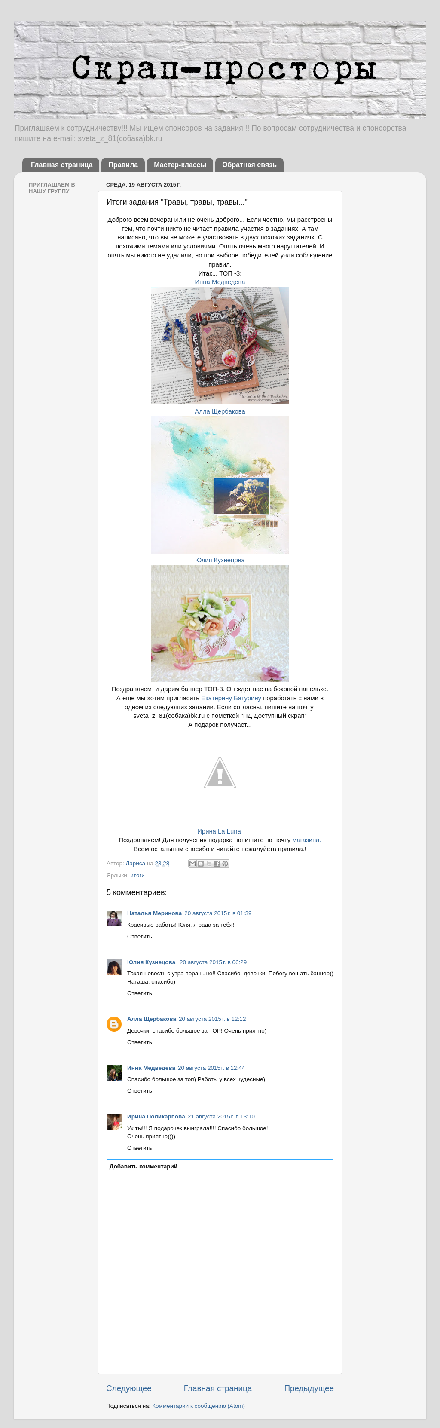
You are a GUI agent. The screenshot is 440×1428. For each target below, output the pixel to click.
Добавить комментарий (143, 1166)
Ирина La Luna (219, 831)
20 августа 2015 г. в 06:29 (213, 962)
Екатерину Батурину (231, 698)
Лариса (136, 863)
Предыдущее (309, 1388)
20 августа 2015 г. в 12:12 (212, 1019)
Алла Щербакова (220, 411)
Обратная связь (249, 165)
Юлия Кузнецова (219, 560)
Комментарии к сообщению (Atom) (198, 1406)
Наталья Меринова (154, 913)
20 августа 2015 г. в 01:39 (217, 913)
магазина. (305, 840)
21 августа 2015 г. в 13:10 (221, 1116)
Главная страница (61, 165)
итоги (137, 875)
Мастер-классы (180, 165)
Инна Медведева (220, 282)
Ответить (139, 936)
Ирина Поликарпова (156, 1116)
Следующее (129, 1388)
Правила (123, 165)
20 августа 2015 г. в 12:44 (211, 1068)
